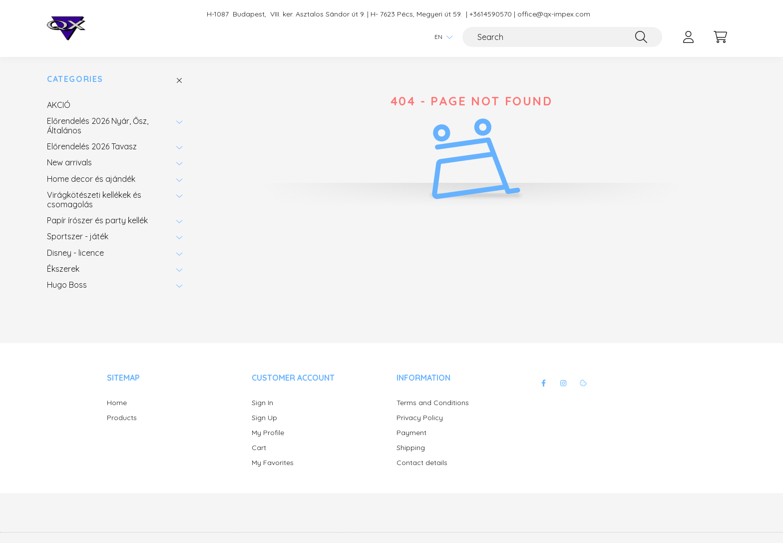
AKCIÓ (58, 105)
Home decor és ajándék (91, 179)
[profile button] (688, 37)
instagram (563, 383)
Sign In (262, 403)
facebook (543, 383)
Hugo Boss (67, 285)
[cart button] (720, 37)
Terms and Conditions (432, 403)
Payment (411, 433)
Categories (75, 79)
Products (122, 418)
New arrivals (69, 162)
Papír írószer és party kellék (97, 220)
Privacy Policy (419, 418)
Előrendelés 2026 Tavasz (92, 146)
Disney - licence (75, 253)
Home (117, 403)
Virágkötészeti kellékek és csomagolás (94, 199)
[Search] (562, 37)
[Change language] (440, 37)
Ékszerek (63, 269)
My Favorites (273, 463)
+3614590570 (490, 14)
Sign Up (264, 418)
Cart (259, 448)
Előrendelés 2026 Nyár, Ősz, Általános (97, 125)
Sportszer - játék (77, 236)
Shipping (410, 448)
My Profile (268, 433)
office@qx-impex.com (553, 14)
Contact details (421, 463)
